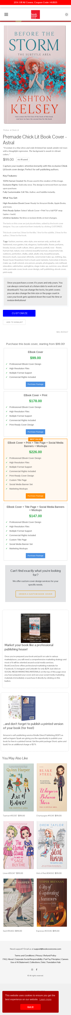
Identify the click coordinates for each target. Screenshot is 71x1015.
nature (17, 250)
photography (48, 263)
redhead (63, 263)
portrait (46, 247)
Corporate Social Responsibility (29, 959)
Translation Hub (54, 962)
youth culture (22, 247)
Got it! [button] (30, 1007)
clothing (58, 257)
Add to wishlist (14, 322)
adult (30, 253)
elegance (32, 244)
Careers (64, 959)
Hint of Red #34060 (45, 873)
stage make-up (41, 266)
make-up (7, 263)
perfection (16, 253)
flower (51, 244)
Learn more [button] (45, 999)
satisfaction (18, 266)
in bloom (63, 260)
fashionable (42, 244)
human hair (8, 250)
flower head (8, 260)
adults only (38, 253)
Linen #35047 (9, 873)
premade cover (15, 269)
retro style (28, 241)
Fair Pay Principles (52, 959)
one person (30, 263)
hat (25, 244)
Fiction (6, 130)
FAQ (5, 959)
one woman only (41, 241)
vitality (25, 253)
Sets (43, 962)
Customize (19, 313)
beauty (6, 247)
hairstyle (44, 260)
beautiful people (51, 253)
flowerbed (18, 260)
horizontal (53, 260)
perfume (59, 244)
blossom (7, 257)
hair (61, 250)
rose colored (26, 250)
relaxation (7, 266)
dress (31, 247)
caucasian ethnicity (25, 257)
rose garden (18, 244)
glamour (38, 247)
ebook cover (60, 269)
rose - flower (55, 247)
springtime (28, 266)
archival (52, 241)
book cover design (31, 269)
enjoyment (54, 250)
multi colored (18, 263)
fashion (12, 241)
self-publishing (47, 269)
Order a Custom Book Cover (35, 594)
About (10, 959)
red (56, 263)
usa (59, 266)
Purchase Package (35, 384)
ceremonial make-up (44, 257)
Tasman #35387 (10, 815)
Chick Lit (15, 130)
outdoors (7, 253)
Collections (35, 962)
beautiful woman (40, 250)
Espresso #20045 (44, 931)
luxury (13, 247)
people (39, 263)
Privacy (39, 955)
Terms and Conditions (24, 955)
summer (53, 266)
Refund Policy (50, 955)
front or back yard (32, 260)
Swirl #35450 (9, 931)
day (64, 257)
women (19, 241)
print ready (7, 272)
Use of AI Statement (20, 962)
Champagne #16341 (45, 815)
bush (14, 257)
